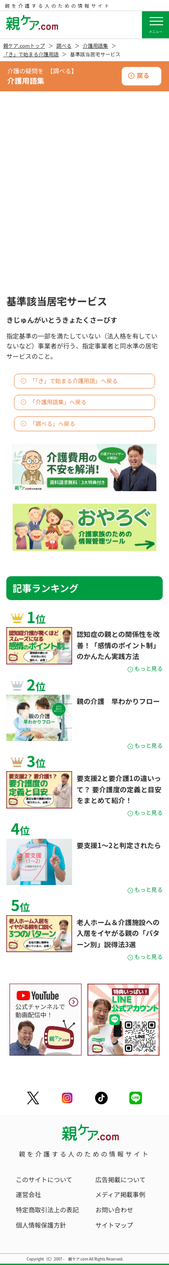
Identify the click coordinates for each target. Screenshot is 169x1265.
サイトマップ (114, 1224)
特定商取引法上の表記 (47, 1209)
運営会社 (28, 1194)
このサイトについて (44, 1179)
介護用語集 (95, 45)
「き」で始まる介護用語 (31, 54)
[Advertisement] (84, 202)
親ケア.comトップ (24, 45)
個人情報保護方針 (41, 1224)
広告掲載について (121, 1179)
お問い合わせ (114, 1209)
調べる (64, 45)
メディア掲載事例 (121, 1194)
